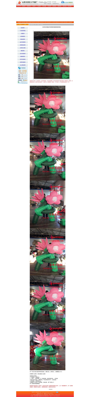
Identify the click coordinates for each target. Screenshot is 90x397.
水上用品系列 (70, 22)
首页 (35, 24)
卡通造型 (26, 22)
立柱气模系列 (53, 22)
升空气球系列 (61, 22)
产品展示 (38, 24)
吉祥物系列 (30, 22)
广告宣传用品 (23, 22)
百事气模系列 (66, 22)
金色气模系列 (37, 22)
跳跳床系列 (57, 22)
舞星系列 (49, 22)
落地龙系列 (33, 22)
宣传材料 (19, 22)
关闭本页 (50, 389)
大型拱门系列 (46, 22)
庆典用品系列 (42, 22)
